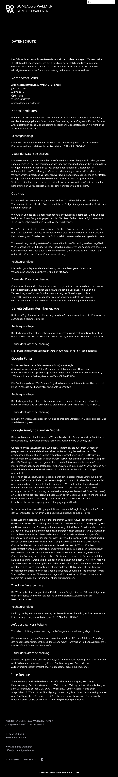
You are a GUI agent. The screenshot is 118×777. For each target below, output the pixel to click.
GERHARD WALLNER (32, 11)
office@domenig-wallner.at (25, 103)
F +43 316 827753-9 (16, 737)
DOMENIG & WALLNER (34, 6)
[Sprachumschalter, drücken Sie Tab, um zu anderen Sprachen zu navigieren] (101, 2)
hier (41, 645)
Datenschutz (30, 759)
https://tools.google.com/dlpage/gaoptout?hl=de (50, 502)
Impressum (12, 759)
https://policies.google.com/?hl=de (71, 512)
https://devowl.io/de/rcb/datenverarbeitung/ (42, 254)
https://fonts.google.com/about (29, 369)
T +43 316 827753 (15, 733)
